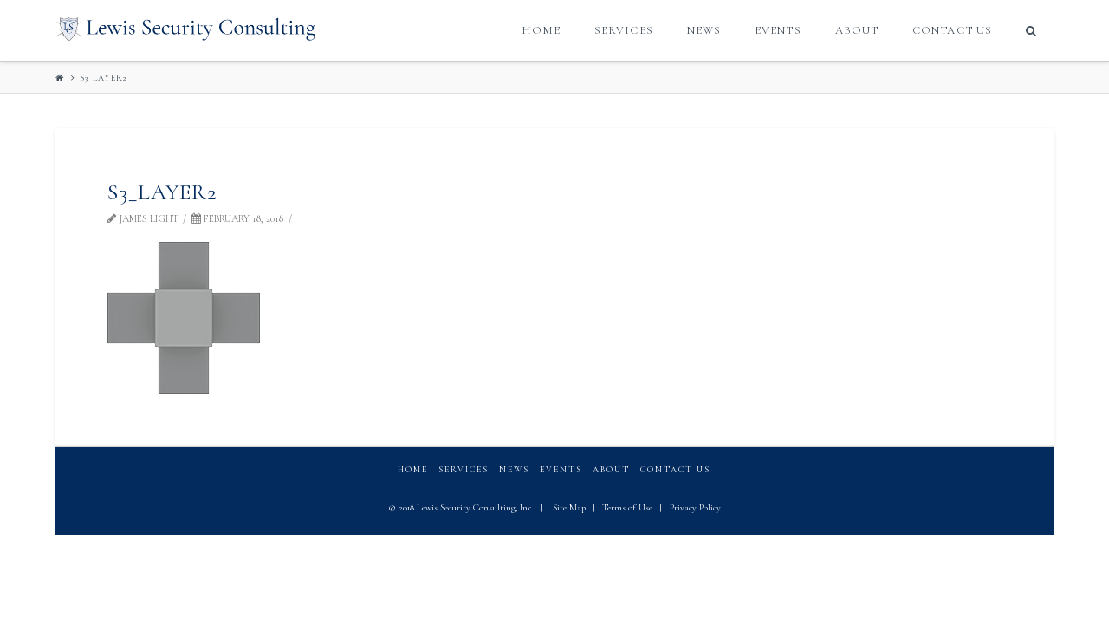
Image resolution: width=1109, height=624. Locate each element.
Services (463, 470)
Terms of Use (627, 507)
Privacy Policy (695, 507)
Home (413, 470)
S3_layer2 (103, 78)
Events (561, 470)
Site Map (569, 507)
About (611, 470)
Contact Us (675, 470)
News (514, 470)
